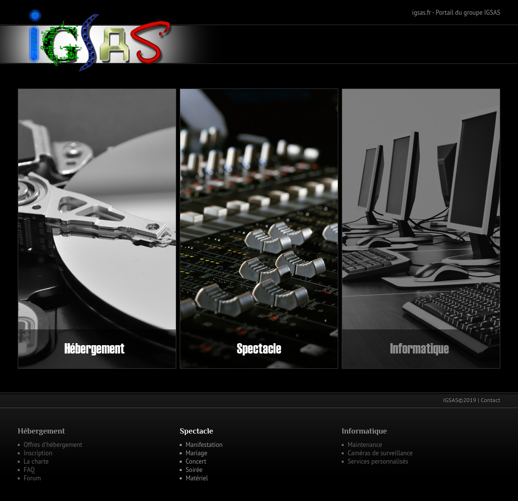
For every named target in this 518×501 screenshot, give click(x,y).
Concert (196, 461)
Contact (490, 400)
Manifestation (204, 445)
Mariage (196, 453)
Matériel (197, 478)
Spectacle (196, 431)
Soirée (194, 470)
